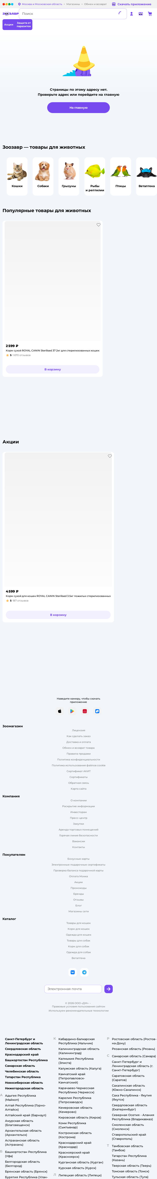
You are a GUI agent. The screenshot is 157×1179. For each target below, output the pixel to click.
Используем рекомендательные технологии (79, 1010)
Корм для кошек (79, 928)
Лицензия (78, 730)
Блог (78, 905)
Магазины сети (78, 911)
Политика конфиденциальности (78, 759)
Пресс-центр (78, 817)
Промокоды (79, 888)
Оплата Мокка (78, 876)
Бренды (78, 893)
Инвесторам (78, 812)
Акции (78, 882)
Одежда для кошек (78, 934)
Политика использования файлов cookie (78, 765)
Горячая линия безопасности (78, 835)
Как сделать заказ (79, 736)
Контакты (78, 847)
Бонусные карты (78, 858)
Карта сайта (78, 788)
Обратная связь (78, 782)
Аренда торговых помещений (78, 829)
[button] (98, 225)
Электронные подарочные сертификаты (78, 864)
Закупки (78, 823)
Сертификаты (79, 777)
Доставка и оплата (78, 742)
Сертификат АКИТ (79, 771)
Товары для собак (78, 940)
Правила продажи (79, 753)
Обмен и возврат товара (78, 747)
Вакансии (78, 841)
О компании (79, 800)
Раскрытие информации (78, 806)
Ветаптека (78, 958)
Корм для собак (78, 946)
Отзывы (78, 899)
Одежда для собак (78, 952)
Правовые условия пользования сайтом (78, 1006)
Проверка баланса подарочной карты (78, 870)
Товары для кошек (78, 923)
